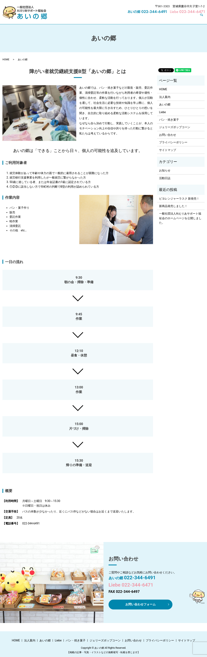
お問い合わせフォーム (140, 604)
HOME (60, 17)
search (203, 17)
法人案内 (75, 17)
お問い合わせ (187, 17)
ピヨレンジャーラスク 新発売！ (179, 198)
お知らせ (164, 170)
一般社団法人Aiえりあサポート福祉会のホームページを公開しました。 (180, 218)
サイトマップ (167, 150)
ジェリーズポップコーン (157, 17)
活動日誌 (164, 178)
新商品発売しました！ (173, 206)
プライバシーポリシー (173, 142)
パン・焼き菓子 (126, 17)
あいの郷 (92, 17)
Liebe (107, 17)
